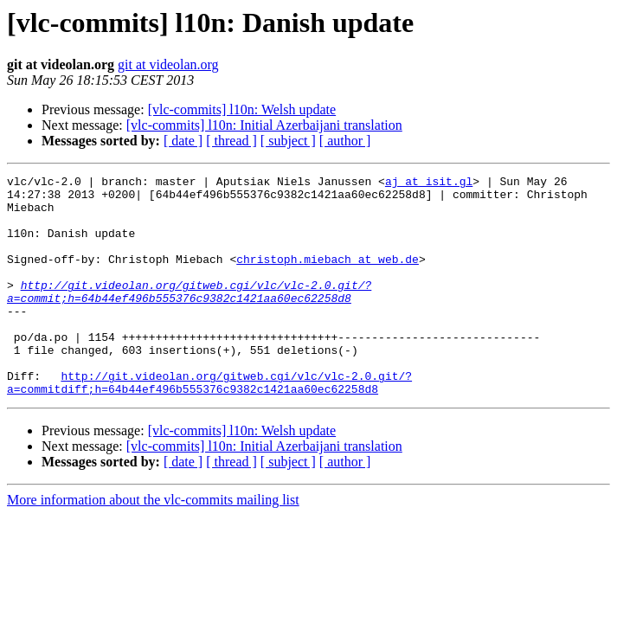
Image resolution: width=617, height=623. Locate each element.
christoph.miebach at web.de (327, 277)
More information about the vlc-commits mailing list (153, 543)
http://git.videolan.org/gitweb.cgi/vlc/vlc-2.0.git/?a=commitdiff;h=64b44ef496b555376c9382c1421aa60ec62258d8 (209, 424)
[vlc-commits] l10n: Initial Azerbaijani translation (264, 125)
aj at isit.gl (428, 183)
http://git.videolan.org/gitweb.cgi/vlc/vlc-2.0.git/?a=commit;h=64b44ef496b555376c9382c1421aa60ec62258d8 (189, 315)
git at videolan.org (168, 64)
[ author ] (345, 140)
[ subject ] (288, 140)
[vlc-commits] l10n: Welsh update (242, 109)
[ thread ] (231, 140)
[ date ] (183, 140)
